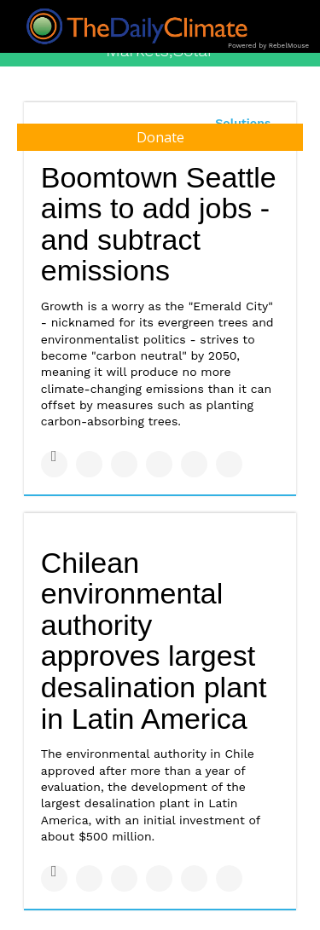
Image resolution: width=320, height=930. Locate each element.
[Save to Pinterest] (194, 464)
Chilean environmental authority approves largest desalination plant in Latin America (154, 640)
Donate (160, 137)
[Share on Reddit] (229, 464)
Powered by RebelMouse (268, 45)
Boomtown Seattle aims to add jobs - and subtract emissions (158, 224)
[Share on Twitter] (89, 464)
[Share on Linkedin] (124, 464)
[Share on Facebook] (54, 464)
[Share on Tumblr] (159, 464)
